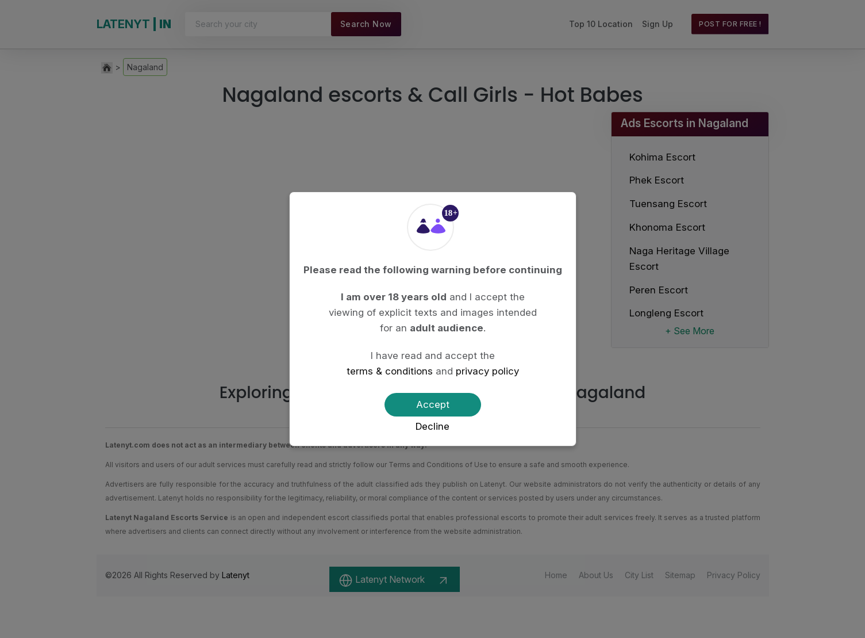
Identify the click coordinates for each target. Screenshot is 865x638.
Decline (432, 426)
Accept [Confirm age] (432, 404)
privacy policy (487, 371)
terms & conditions (390, 371)
